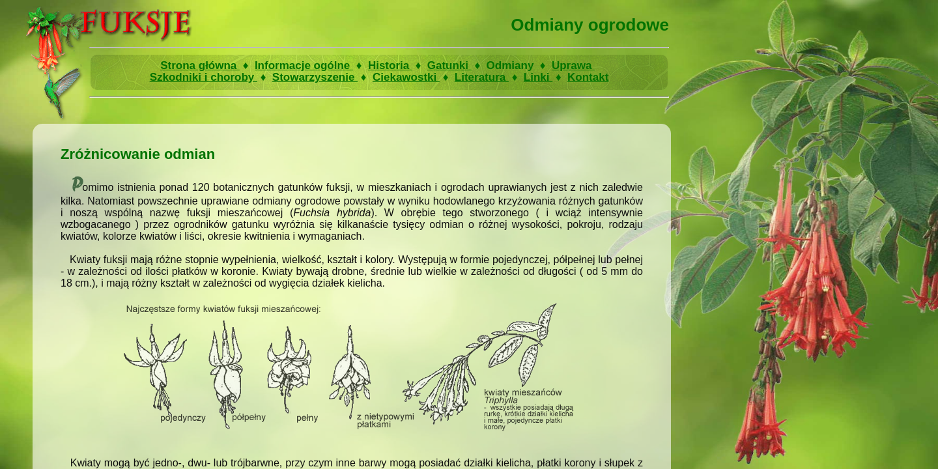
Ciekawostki (406, 77)
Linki (538, 77)
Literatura (482, 77)
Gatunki (449, 65)
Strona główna (200, 65)
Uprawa (573, 65)
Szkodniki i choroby (203, 77)
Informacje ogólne (304, 65)
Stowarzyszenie (315, 77)
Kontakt (587, 77)
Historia (390, 65)
